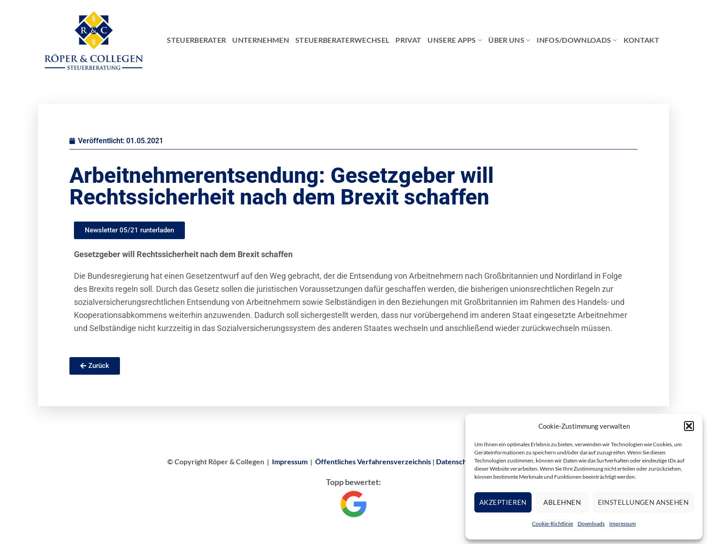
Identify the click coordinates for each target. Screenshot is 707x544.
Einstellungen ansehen (643, 502)
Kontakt (641, 40)
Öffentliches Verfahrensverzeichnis (373, 461)
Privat (408, 40)
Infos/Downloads (577, 40)
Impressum (622, 523)
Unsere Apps (454, 40)
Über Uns (509, 40)
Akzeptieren (503, 502)
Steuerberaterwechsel (342, 40)
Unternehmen (260, 40)
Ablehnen (562, 502)
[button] (688, 426)
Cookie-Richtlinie (552, 523)
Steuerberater (196, 40)
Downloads (591, 523)
